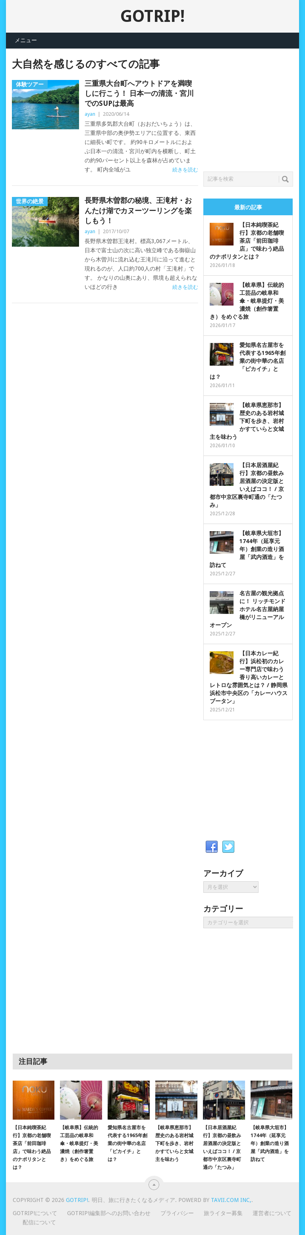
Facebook (211, 847)
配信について (39, 1222)
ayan (90, 114)
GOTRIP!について (35, 1213)
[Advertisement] (254, 108)
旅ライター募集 (223, 1213)
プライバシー (177, 1213)
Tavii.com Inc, (231, 1200)
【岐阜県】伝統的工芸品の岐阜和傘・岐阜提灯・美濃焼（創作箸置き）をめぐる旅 (247, 301)
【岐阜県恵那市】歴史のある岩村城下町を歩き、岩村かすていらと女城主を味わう (247, 421)
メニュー (26, 40)
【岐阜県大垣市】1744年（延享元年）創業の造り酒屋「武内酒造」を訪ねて (247, 549)
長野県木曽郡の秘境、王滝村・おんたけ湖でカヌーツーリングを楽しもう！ (138, 210)
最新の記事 (248, 207)
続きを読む (185, 170)
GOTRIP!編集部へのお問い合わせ (109, 1213)
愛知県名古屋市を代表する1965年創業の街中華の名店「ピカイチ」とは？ (248, 361)
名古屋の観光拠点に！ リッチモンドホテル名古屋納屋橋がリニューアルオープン (248, 609)
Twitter (228, 847)
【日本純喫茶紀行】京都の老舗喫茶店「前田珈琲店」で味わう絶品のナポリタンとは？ (247, 241)
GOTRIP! (152, 16)
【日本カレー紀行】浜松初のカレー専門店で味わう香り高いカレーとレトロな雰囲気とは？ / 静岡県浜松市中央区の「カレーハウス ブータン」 (249, 677)
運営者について (272, 1213)
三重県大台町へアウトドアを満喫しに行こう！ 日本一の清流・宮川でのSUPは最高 (139, 93)
